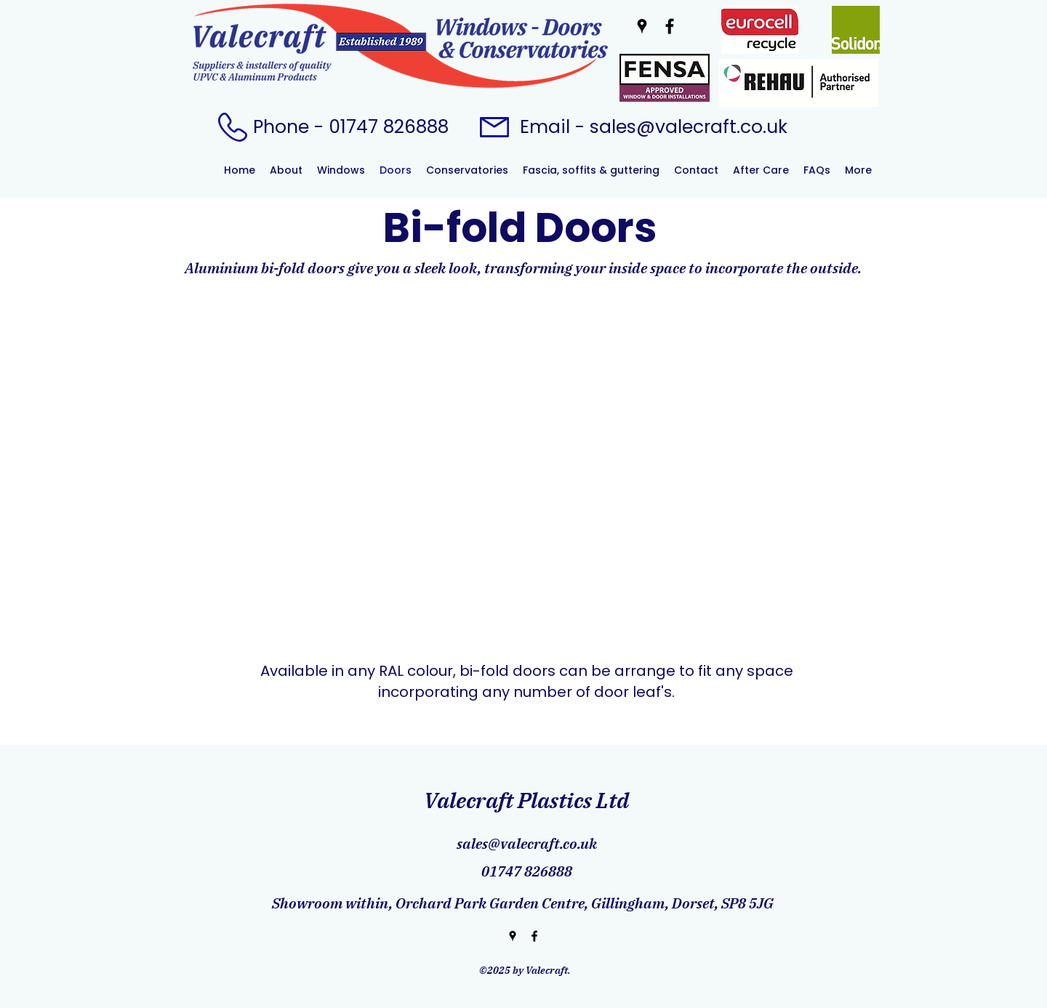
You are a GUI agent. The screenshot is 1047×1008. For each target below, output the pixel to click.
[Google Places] (642, 26)
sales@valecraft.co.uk (688, 127)
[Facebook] (669, 26)
